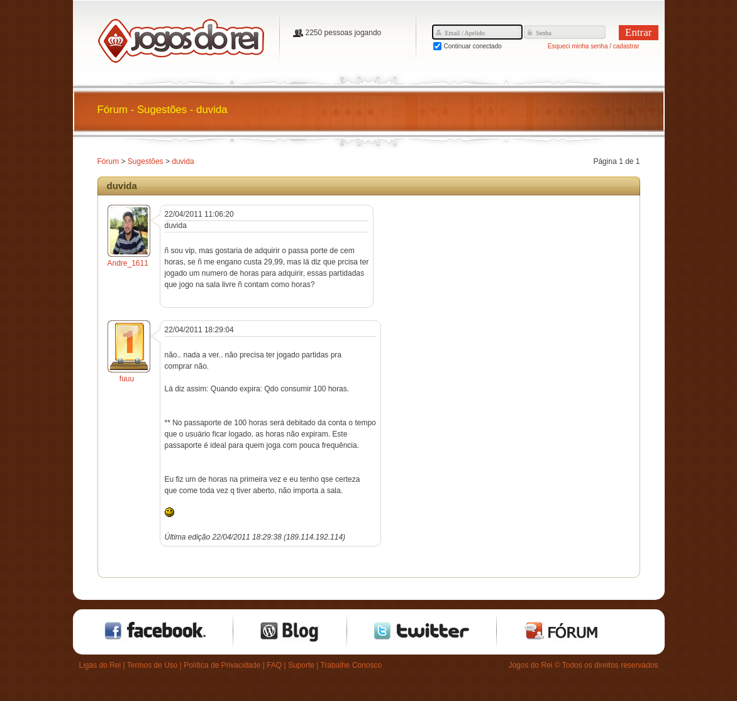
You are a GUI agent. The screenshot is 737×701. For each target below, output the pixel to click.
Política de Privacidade (222, 665)
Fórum (108, 161)
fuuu (126, 378)
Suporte (301, 665)
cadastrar (626, 46)
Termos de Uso (152, 665)
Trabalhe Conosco (351, 665)
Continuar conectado (473, 46)
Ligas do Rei (100, 665)
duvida (183, 161)
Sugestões (145, 161)
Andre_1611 (128, 263)
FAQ (274, 665)
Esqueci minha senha (578, 46)
